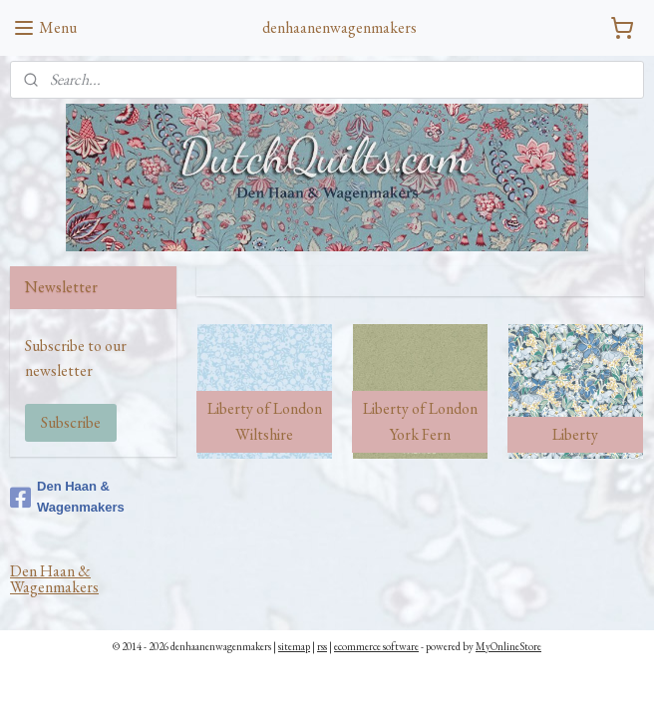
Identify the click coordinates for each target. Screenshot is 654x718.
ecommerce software (376, 646)
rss (322, 646)
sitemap (294, 646)
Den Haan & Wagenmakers (67, 497)
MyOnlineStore (508, 646)
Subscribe (71, 422)
